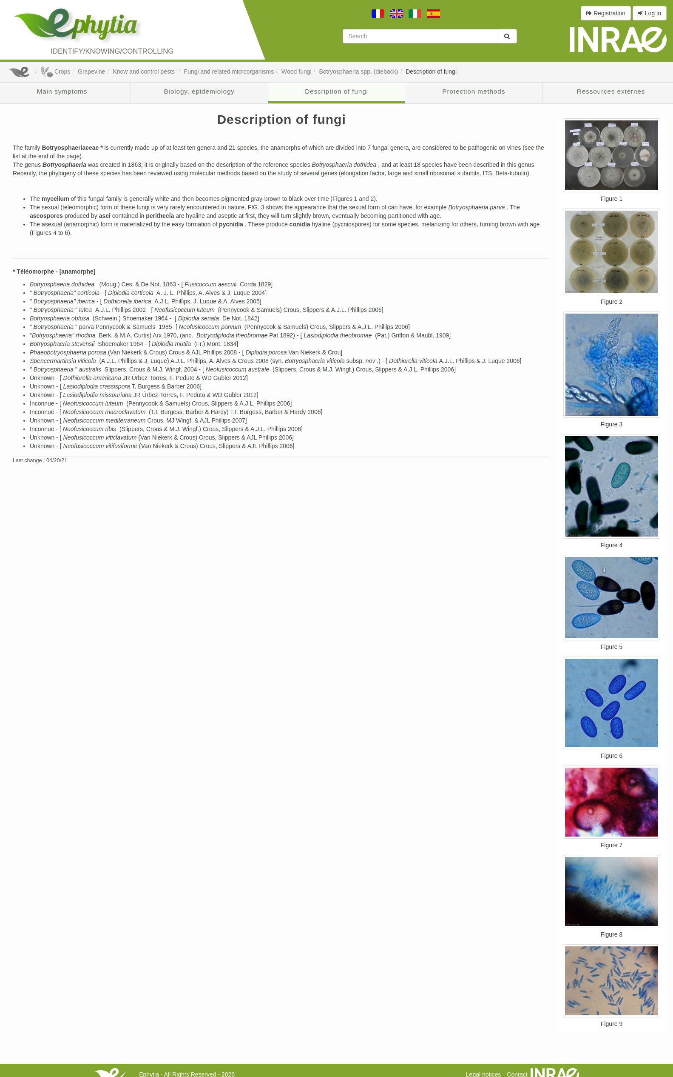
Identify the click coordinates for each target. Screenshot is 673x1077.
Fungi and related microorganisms (229, 71)
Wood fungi (296, 71)
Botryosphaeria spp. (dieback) (358, 71)
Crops (55, 71)
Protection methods (473, 91)
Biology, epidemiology (199, 91)
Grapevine (91, 71)
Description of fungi (431, 71)
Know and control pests (144, 71)
